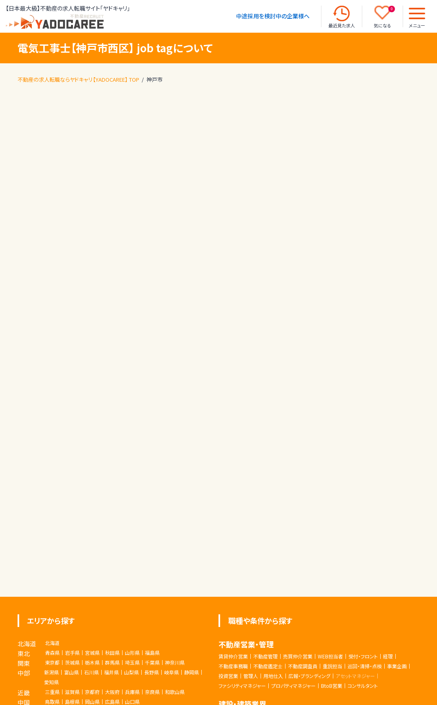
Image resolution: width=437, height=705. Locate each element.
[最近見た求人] (341, 13)
